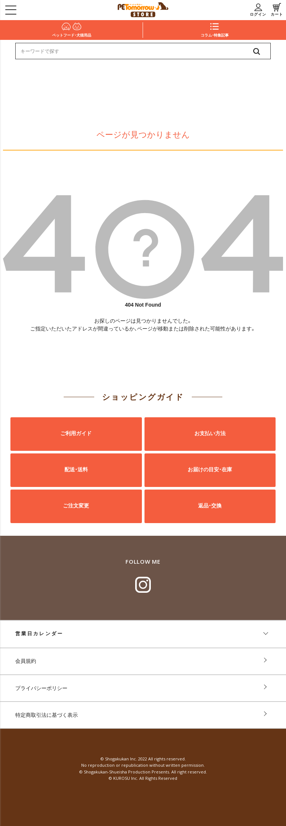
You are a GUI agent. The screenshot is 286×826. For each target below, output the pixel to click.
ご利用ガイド (76, 434)
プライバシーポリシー (41, 688)
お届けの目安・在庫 (210, 470)
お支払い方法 (210, 434)
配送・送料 (76, 470)
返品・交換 (210, 506)
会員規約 (25, 661)
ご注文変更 (76, 506)
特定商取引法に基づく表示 (46, 715)
